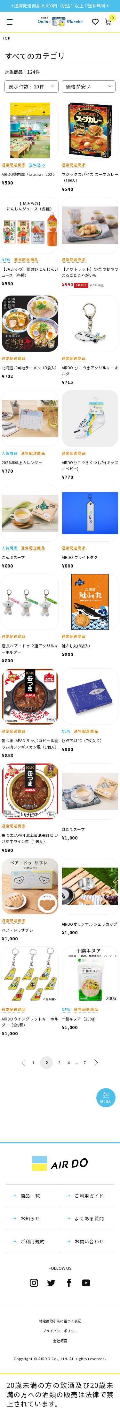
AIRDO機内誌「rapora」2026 (28, 174)
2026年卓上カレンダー (22, 462)
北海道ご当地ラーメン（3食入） (30, 367)
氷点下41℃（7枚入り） (83, 740)
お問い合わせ (89, 1241)
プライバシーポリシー (60, 1330)
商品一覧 (30, 1196)
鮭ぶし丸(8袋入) (76, 645)
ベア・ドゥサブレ (17, 930)
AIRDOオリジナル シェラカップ (89, 924)
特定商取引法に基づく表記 (60, 1320)
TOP (6, 38)
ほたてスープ (73, 829)
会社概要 (60, 1340)
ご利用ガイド (89, 1196)
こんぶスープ (13, 557)
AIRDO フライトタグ (80, 557)
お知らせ (30, 1218)
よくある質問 (89, 1218)
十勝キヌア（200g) (79, 1018)
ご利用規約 (32, 1241)
